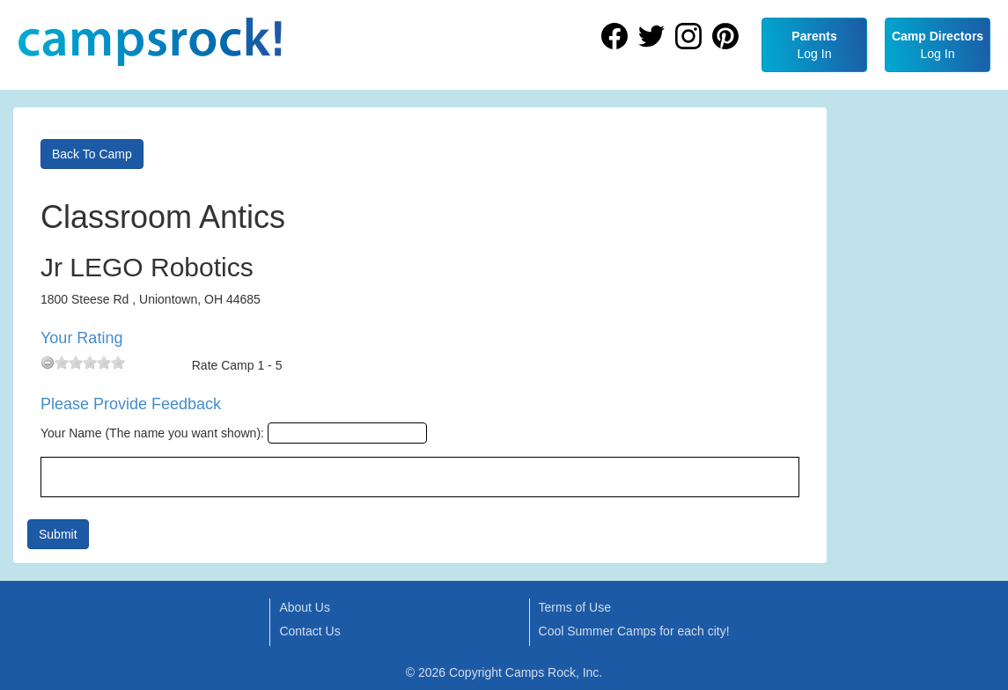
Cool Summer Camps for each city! (634, 631)
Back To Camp (92, 154)
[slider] (90, 363)
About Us (304, 607)
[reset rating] (47, 363)
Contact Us (309, 631)
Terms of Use (575, 607)
